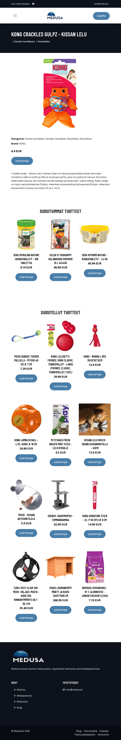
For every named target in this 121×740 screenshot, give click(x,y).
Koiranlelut (44, 41)
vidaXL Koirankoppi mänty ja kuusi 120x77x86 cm (60, 591)
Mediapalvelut (24, 695)
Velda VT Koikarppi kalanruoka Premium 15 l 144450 (60, 259)
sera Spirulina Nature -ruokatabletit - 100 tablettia (26, 259)
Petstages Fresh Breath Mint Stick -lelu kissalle (60, 444)
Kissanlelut (73, 138)
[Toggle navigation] (15, 15)
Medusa (21, 689)
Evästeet (104, 731)
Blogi (19, 707)
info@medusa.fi (101, 3)
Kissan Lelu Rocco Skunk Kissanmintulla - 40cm (95, 444)
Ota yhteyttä (90, 731)
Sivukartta (103, 734)
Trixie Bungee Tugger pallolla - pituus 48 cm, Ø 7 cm (26, 360)
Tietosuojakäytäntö (84, 734)
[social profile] (33, 4)
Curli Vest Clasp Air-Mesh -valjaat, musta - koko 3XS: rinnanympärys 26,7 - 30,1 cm (26, 595)
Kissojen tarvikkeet (55, 138)
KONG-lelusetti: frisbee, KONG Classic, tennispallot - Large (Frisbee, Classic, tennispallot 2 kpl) (60, 364)
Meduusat (22, 701)
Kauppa (101, 15)
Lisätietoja (22, 160)
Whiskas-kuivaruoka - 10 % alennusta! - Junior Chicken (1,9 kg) (95, 591)
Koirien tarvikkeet (24, 41)
